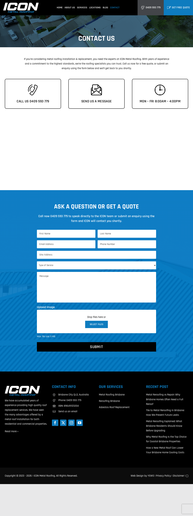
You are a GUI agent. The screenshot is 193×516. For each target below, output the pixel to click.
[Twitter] (63, 423)
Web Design (137, 476)
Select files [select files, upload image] (96, 324)
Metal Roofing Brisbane (112, 394)
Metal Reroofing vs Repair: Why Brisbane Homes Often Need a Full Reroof (164, 399)
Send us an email (67, 411)
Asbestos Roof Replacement (114, 407)
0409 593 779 (153, 7)
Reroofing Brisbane (109, 401)
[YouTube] (79, 423)
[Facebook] (55, 423)
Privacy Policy (163, 476)
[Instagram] (71, 423)
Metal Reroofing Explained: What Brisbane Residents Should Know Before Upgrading (164, 426)
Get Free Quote (181, 7)
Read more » (11, 431)
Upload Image (46, 307)
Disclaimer (178, 476)
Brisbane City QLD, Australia (73, 394)
